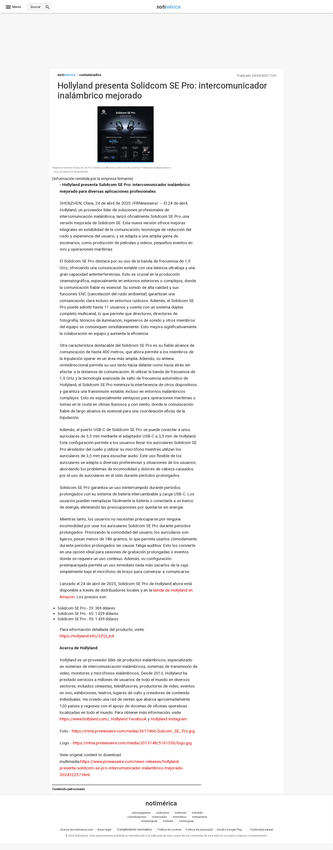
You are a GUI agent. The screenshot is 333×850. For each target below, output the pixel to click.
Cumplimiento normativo (134, 829)
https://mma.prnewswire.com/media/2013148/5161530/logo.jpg (132, 743)
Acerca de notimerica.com (76, 830)
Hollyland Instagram (169, 719)
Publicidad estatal (261, 830)
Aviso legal (104, 830)
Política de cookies (170, 830)
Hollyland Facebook (129, 719)
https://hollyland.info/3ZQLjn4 (87, 636)
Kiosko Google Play (229, 830)
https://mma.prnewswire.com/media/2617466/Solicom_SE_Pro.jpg (133, 731)
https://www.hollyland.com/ (84, 719)
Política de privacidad (199, 830)
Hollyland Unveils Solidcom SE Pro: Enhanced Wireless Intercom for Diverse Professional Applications (111, 168)
